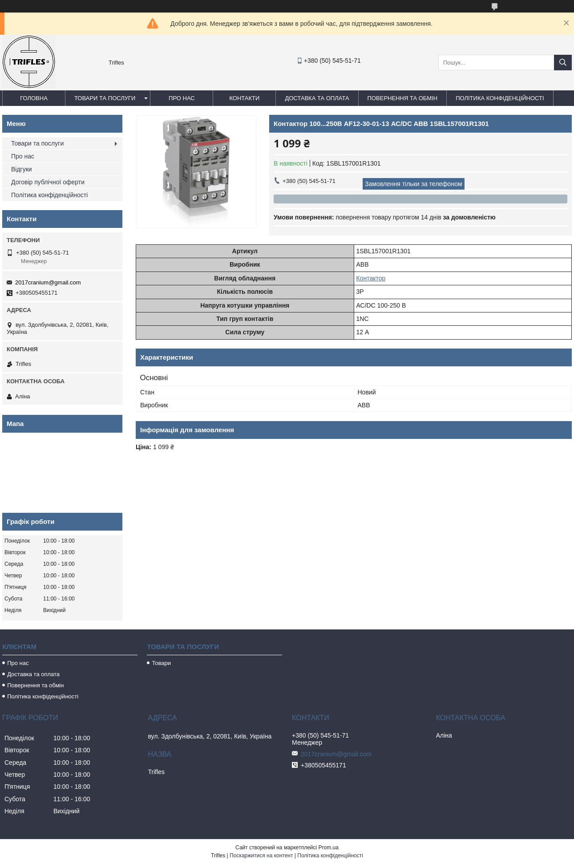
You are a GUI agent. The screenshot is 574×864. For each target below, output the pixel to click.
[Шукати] (563, 62)
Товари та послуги (104, 98)
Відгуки (21, 169)
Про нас (182, 98)
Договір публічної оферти (48, 182)
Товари (161, 663)
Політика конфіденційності (500, 98)
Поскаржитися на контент (261, 855)
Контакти (244, 98)
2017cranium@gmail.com (48, 282)
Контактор (371, 278)
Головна (34, 98)
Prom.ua (329, 847)
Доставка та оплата (317, 98)
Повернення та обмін (403, 98)
